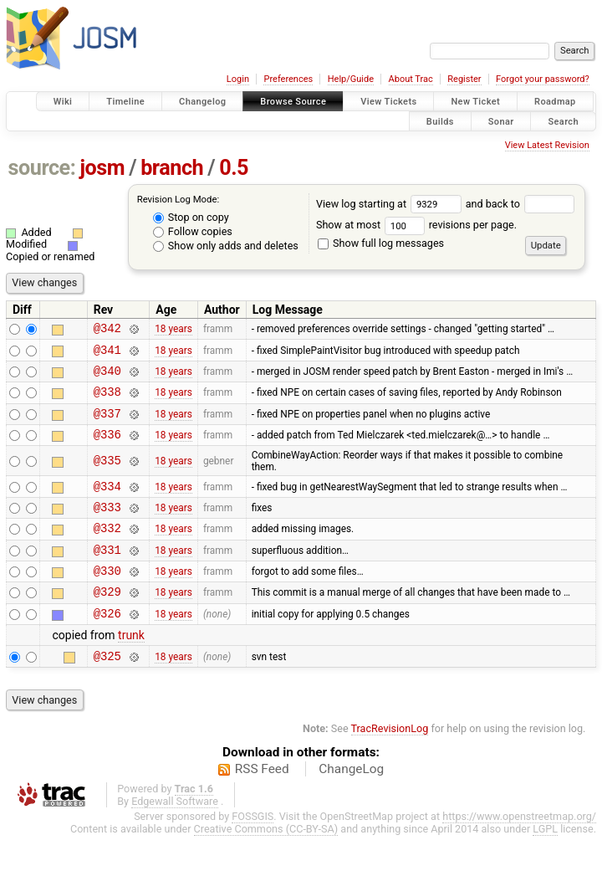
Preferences (288, 79)
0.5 (233, 168)
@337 (107, 425)
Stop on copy (191, 217)
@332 (107, 550)
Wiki (63, 101)
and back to (520, 203)
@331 (107, 574)
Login (238, 79)
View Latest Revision (547, 145)
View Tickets (388, 101)
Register (464, 79)
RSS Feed (262, 804)
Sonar (501, 120)
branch (171, 168)
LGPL (545, 864)
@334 (107, 503)
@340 (107, 378)
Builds (440, 120)
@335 (107, 476)
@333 (107, 527)
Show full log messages (381, 243)
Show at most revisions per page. (416, 224)
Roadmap (555, 101)
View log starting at (391, 203)
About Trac (411, 79)
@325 (107, 691)
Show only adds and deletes (225, 245)
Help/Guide (351, 79)
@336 (107, 449)
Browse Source (293, 101)
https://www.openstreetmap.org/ (519, 851)
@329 (107, 621)
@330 (107, 598)
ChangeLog (351, 804)
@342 (107, 330)
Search (563, 120)
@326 (107, 645)
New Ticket (475, 101)
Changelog (202, 101)
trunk (131, 667)
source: (42, 168)
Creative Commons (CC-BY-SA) (266, 864)
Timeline (125, 101)
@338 (107, 401)
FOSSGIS (252, 851)
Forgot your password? (542, 79)
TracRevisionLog (390, 763)
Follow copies (192, 231)
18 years (173, 330)
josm (102, 168)
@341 (107, 354)
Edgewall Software (174, 836)
